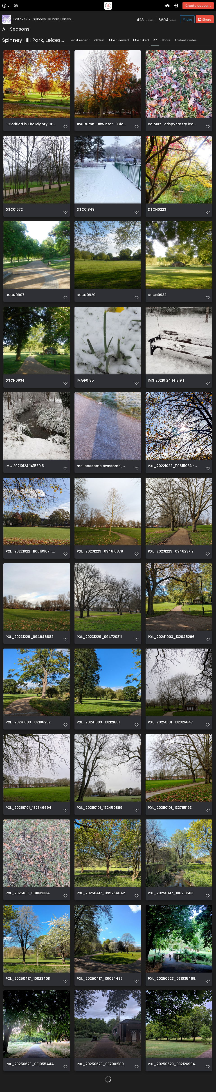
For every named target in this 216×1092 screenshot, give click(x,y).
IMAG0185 (85, 380)
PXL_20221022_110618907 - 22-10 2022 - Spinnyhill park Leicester (30, 551)
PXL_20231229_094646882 (29, 637)
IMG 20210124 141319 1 (166, 380)
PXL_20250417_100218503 (170, 893)
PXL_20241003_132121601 (98, 722)
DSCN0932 (157, 295)
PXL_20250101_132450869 (99, 808)
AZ (155, 40)
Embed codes (186, 40)
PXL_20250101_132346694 (28, 808)
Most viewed (119, 40)
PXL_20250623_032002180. (101, 1064)
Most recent (80, 40)
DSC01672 (14, 209)
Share (166, 40)
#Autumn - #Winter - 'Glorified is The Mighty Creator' (101, 124)
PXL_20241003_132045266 (171, 637)
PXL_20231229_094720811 (99, 637)
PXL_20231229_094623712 (171, 551)
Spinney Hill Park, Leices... (53, 19)
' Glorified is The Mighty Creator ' (30, 124)
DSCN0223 (157, 209)
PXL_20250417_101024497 (100, 978)
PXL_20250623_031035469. (172, 978)
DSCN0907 (15, 295)
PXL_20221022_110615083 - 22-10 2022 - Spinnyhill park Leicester (173, 466)
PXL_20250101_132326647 (170, 722)
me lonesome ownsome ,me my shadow (101, 466)
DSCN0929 (86, 295)
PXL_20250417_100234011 (28, 978)
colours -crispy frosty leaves (173, 124)
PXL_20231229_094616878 (100, 551)
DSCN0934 (15, 380)
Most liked (141, 40)
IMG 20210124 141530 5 (25, 466)
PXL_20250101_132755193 (170, 808)
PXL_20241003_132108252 (28, 722)
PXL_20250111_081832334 (28, 893)
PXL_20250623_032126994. (172, 1064)
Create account (198, 5)
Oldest (99, 40)
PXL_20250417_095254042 (101, 893)
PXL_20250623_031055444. (30, 1064)
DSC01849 (85, 209)
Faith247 (22, 19)
